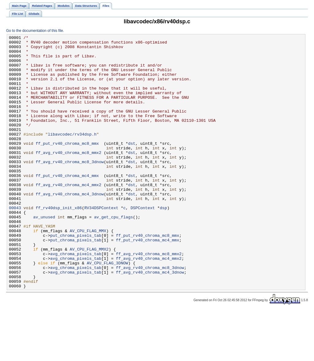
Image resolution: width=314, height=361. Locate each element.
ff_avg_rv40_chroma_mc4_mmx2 (68, 215)
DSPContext (143, 242)
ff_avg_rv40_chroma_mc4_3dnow (70, 226)
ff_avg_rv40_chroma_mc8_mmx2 (68, 176)
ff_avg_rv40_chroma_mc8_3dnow (70, 187)
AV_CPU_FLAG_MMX (88, 270)
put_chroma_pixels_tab (75, 275)
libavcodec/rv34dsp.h (72, 154)
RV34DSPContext (101, 242)
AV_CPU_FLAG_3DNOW (107, 309)
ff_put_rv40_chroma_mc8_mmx (67, 165)
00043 (15, 242)
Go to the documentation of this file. (35, 31)
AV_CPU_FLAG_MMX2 (89, 292)
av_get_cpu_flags (113, 253)
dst (132, 165)
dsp (163, 242)
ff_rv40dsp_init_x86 (59, 242)
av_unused (44, 253)
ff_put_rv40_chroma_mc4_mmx (67, 204)
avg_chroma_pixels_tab (75, 298)
